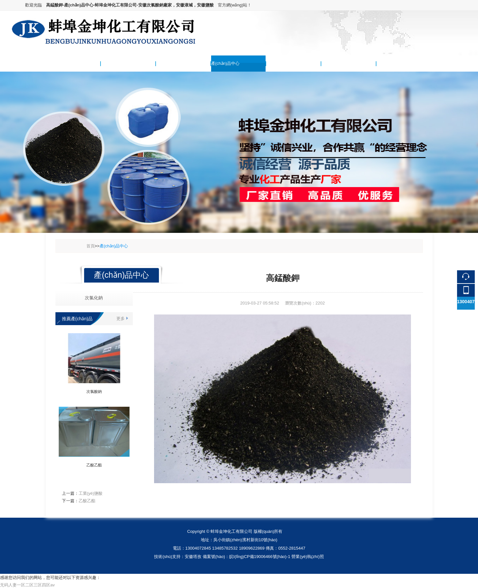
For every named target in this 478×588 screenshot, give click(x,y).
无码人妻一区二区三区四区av (27, 585)
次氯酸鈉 (94, 391)
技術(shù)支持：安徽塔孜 (177, 556)
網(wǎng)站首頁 (60, 63)
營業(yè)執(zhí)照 (307, 556)
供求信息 (274, 63)
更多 (120, 318)
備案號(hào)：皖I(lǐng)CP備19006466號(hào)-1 (246, 556)
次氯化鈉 (91, 297)
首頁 (90, 246)
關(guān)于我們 (115, 63)
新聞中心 (164, 63)
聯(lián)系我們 (389, 63)
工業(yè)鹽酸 (90, 493)
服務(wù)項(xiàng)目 (340, 63)
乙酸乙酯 (94, 465)
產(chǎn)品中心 (225, 63)
